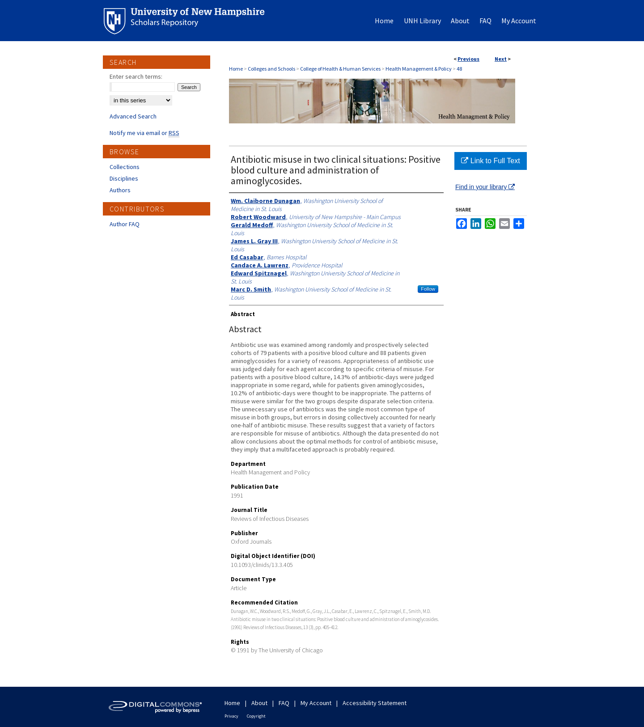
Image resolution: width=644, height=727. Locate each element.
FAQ (284, 703)
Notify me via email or (144, 133)
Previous (468, 58)
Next (501, 58)
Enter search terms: (136, 76)
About (259, 703)
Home (236, 68)
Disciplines (124, 178)
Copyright (256, 716)
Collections (125, 167)
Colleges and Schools (271, 68)
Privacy (231, 716)
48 (459, 68)
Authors (120, 190)
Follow (428, 289)
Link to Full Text (490, 161)
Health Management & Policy (419, 68)
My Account (316, 703)
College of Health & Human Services (340, 68)
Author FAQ (125, 224)
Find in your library (485, 186)
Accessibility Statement (375, 703)
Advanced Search (133, 116)
